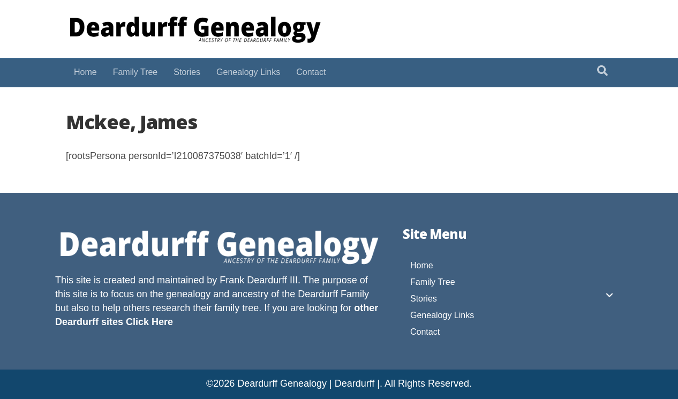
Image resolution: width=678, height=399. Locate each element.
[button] (609, 295)
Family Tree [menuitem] (432, 282)
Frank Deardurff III (259, 280)
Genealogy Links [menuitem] (442, 315)
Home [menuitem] (421, 265)
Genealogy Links (248, 72)
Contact (311, 72)
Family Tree (135, 72)
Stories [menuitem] (423, 298)
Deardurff (318, 294)
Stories (187, 72)
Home (85, 72)
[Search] (602, 70)
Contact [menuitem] (425, 331)
